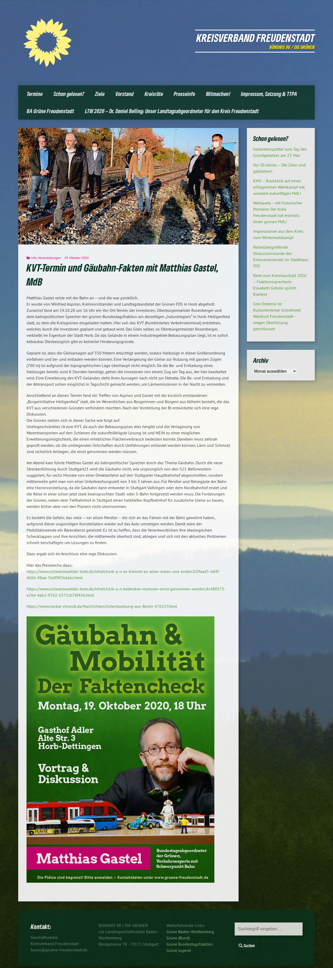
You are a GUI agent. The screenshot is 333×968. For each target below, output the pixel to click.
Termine (35, 93)
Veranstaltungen (49, 258)
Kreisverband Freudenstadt (255, 37)
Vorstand (125, 93)
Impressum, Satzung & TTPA (269, 93)
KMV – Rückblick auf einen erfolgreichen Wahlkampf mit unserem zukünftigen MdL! (279, 187)
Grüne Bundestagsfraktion (189, 944)
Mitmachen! (218, 93)
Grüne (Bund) (178, 937)
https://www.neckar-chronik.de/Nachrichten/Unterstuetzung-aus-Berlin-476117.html (102, 606)
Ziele (100, 93)
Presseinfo (184, 93)
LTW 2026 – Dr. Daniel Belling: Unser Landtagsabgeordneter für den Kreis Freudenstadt (172, 110)
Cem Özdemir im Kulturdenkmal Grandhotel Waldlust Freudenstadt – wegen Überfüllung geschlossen (277, 316)
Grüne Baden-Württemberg (190, 931)
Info (34, 258)
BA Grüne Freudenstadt (50, 110)
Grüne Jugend (178, 950)
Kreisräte (154, 93)
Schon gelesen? (69, 93)
